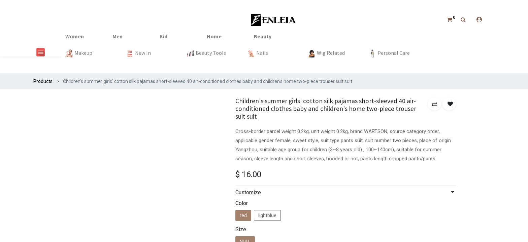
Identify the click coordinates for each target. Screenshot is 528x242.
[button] (434, 104)
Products (43, 81)
